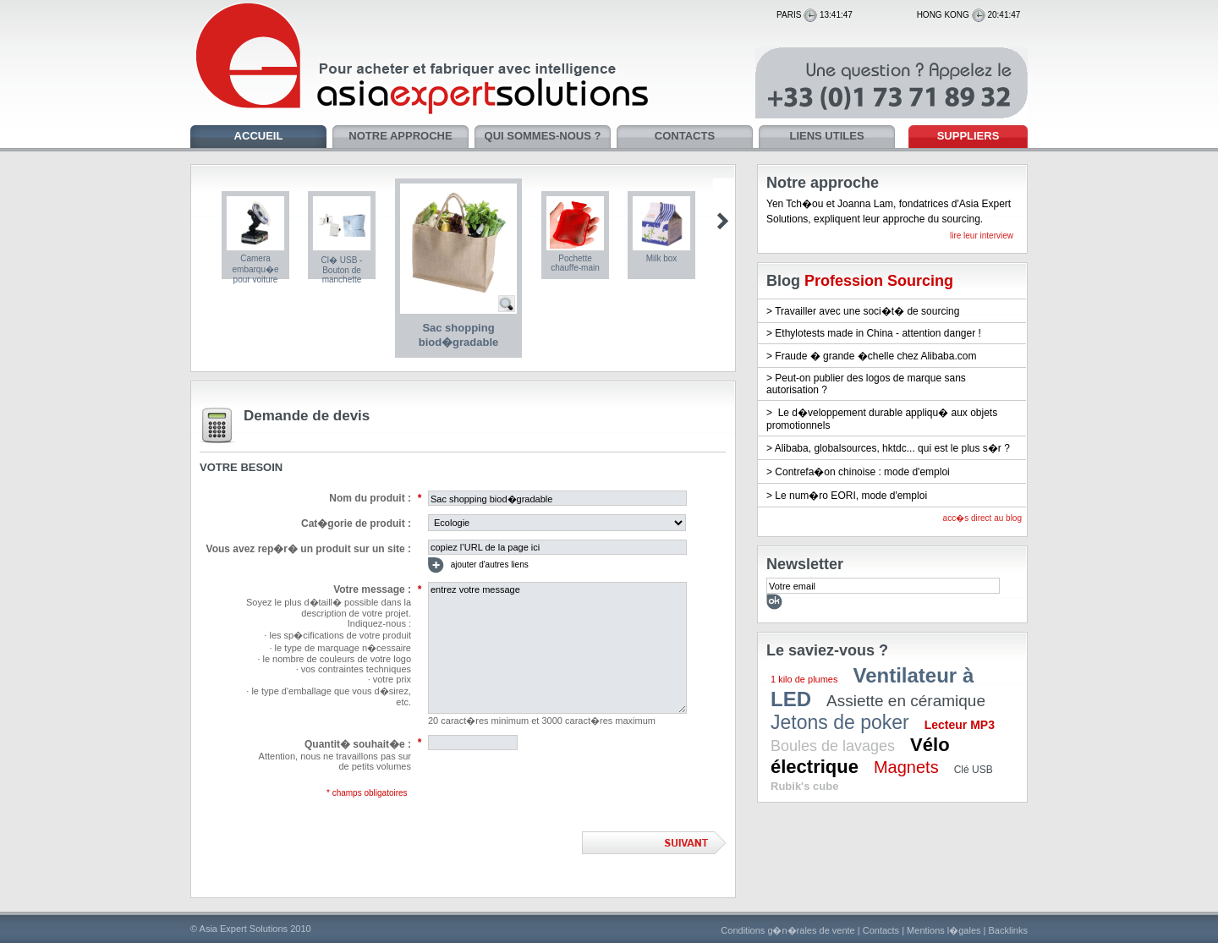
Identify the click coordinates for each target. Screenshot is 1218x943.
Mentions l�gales (943, 930)
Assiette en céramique (905, 701)
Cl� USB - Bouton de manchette (342, 269)
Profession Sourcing (878, 280)
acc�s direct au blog (982, 518)
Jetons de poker (840, 722)
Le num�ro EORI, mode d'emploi (851, 496)
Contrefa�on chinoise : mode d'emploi (862, 472)
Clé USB (973, 770)
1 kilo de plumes (804, 679)
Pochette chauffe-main (575, 263)
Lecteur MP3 (959, 725)
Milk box (662, 258)
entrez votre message (557, 648)
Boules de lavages (833, 745)
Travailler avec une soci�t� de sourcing (867, 311)
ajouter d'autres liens (478, 565)
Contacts (881, 930)
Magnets (906, 767)
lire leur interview (981, 235)
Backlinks (1008, 930)
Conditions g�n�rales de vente (787, 930)
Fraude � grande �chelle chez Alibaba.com (875, 356)
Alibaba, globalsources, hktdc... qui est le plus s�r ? (892, 448)
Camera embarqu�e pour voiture (255, 269)
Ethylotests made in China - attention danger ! (877, 333)
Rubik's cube (804, 786)
